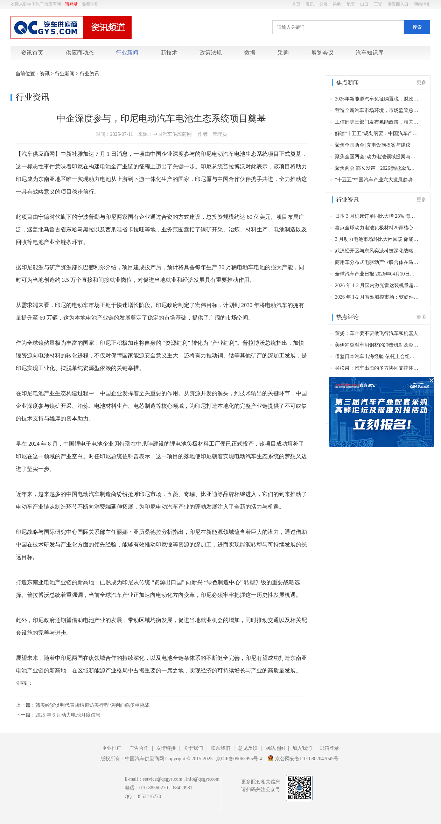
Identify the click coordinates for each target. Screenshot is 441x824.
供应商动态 (80, 53)
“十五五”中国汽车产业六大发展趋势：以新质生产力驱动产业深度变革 (377, 179)
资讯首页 (32, 53)
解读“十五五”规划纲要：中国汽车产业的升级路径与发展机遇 (377, 133)
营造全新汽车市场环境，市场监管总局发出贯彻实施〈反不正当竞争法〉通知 (377, 110)
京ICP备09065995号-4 (239, 758)
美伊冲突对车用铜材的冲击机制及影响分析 (377, 345)
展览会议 (322, 53)
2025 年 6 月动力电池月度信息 (67, 715)
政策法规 (211, 53)
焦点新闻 (347, 82)
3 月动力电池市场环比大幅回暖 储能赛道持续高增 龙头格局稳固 (377, 239)
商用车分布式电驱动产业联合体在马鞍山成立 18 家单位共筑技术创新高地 (377, 262)
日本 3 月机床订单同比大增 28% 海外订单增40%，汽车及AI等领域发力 (377, 216)
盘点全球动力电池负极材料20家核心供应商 (377, 227)
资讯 (310, 4)
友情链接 (166, 748)
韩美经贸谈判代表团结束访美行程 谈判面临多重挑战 (92, 705)
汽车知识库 (370, 53)
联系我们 (220, 748)
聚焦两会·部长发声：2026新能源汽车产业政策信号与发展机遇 (377, 168)
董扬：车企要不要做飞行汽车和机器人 (376, 333)
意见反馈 (248, 748)
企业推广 (111, 748)
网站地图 (422, 4)
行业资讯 (89, 73)
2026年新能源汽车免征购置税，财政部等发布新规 (377, 99)
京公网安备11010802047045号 (302, 758)
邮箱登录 (329, 748)
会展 (323, 4)
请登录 (71, 4)
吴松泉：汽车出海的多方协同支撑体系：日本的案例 (377, 368)
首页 (296, 4)
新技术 (169, 53)
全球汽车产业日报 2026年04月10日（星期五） (377, 274)
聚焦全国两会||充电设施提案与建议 (373, 145)
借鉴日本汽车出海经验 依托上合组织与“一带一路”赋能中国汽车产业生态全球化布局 (377, 356)
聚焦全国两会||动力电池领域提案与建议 (377, 156)
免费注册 (90, 4)
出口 (364, 4)
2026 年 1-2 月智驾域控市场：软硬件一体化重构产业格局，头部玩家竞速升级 (377, 297)
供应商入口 (397, 4)
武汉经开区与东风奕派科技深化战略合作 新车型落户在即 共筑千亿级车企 (377, 250)
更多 (421, 82)
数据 (249, 53)
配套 (350, 4)
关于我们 (193, 748)
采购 (337, 4)
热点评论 (347, 317)
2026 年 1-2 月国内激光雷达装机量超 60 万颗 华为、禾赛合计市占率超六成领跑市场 (377, 285)
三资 (378, 4)
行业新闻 (127, 53)
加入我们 (302, 748)
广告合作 (139, 748)
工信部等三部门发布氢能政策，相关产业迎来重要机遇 (377, 122)
